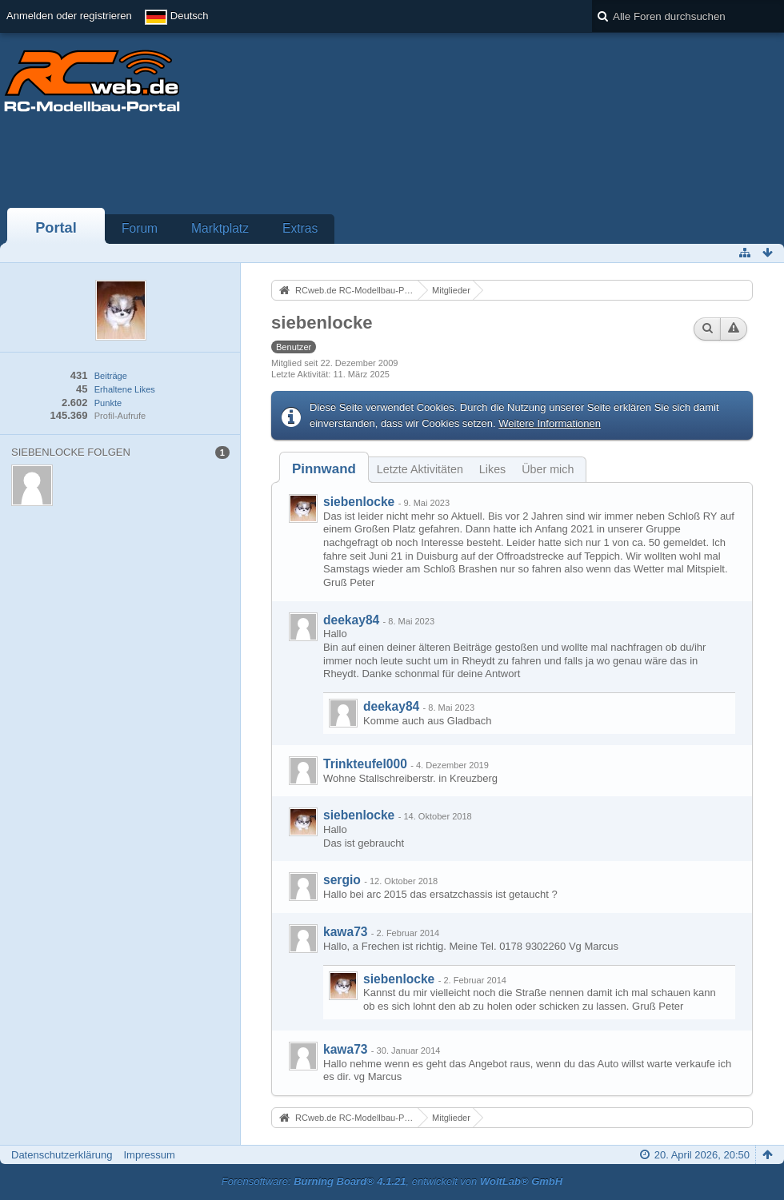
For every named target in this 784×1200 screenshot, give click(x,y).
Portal (56, 228)
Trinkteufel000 (365, 764)
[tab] (324, 468)
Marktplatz (220, 228)
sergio (342, 880)
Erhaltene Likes (124, 389)
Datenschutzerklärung (61, 1155)
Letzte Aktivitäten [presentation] (420, 469)
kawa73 (345, 932)
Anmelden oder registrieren (69, 16)
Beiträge (110, 376)
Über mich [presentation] (548, 469)
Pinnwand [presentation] (324, 468)
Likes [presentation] (492, 469)
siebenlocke (358, 501)
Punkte (108, 403)
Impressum (148, 1155)
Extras (300, 228)
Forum (140, 228)
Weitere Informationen (549, 423)
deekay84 (351, 620)
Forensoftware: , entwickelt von (392, 1181)
